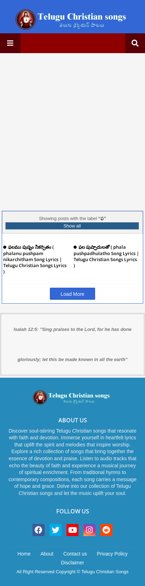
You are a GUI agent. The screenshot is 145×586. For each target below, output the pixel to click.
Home (23, 554)
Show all (72, 226)
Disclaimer (72, 562)
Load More (73, 294)
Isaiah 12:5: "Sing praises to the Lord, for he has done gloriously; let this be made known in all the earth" (72, 344)
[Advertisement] (72, 131)
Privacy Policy (112, 554)
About (46, 554)
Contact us (75, 554)
